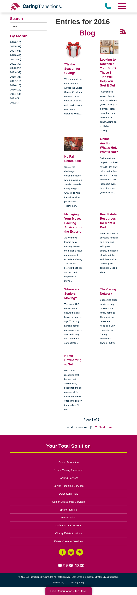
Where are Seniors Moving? (71, 294)
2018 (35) (15, 76)
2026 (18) (15, 42)
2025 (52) (15, 46)
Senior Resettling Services (68, 485)
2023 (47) (15, 55)
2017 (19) (15, 80)
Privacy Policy (78, 582)
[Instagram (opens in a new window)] (71, 552)
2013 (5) (15, 98)
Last (110, 427)
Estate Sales (68, 517)
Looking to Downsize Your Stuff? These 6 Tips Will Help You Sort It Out (108, 72)
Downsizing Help (68, 493)
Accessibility (58, 582)
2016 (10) (15, 85)
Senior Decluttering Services (68, 501)
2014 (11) (15, 93)
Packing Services (68, 477)
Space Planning (68, 509)
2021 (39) (15, 63)
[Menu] (122, 6)
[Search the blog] (28, 26)
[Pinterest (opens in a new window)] (79, 552)
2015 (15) (15, 89)
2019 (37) (15, 72)
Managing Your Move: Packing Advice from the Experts (73, 223)
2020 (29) (15, 67)
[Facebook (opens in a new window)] (62, 552)
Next (102, 427)
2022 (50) (15, 59)
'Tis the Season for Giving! (72, 69)
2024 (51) (15, 50)
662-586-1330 (71, 565)
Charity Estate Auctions (68, 533)
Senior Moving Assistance (68, 470)
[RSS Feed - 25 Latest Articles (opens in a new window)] (123, 31)
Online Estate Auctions (68, 525)
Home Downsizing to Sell (72, 360)
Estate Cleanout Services (68, 541)
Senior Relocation (68, 462)
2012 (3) (15, 102)
